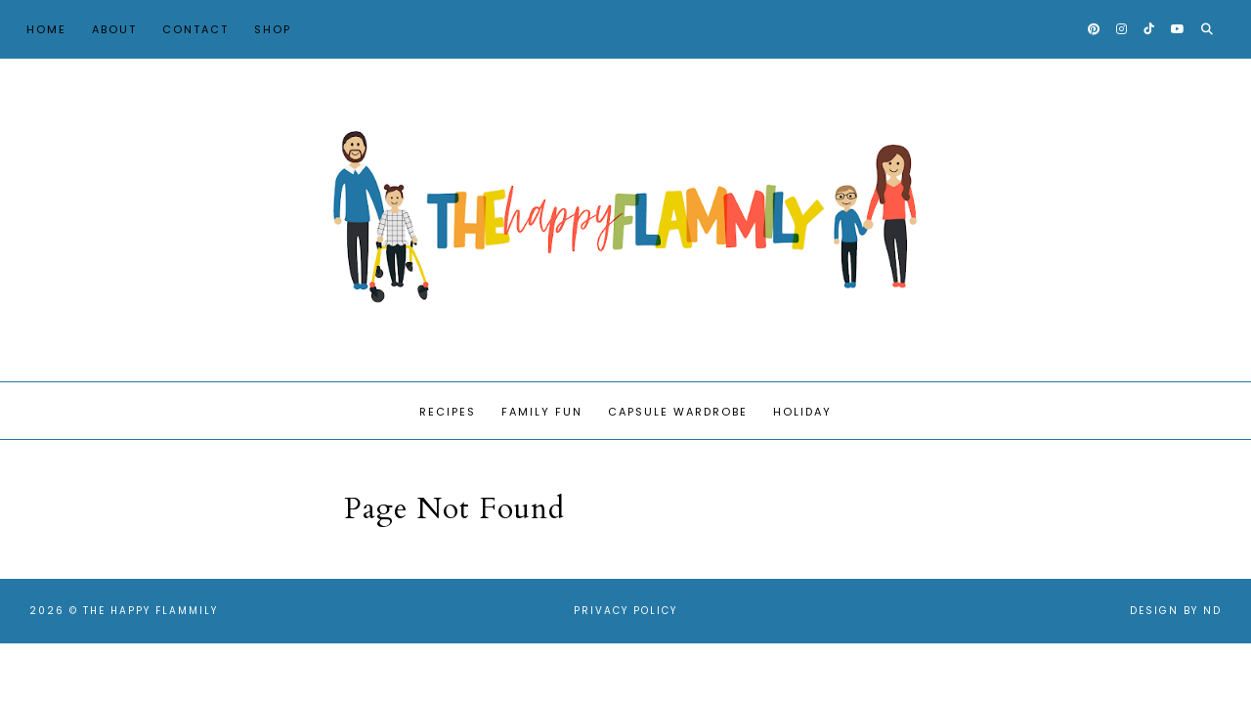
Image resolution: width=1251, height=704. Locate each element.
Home (46, 29)
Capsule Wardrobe (678, 411)
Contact (195, 29)
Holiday (802, 411)
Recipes (447, 411)
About (114, 29)
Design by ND (1176, 610)
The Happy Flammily (150, 610)
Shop (272, 29)
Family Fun (541, 411)
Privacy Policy (625, 610)
